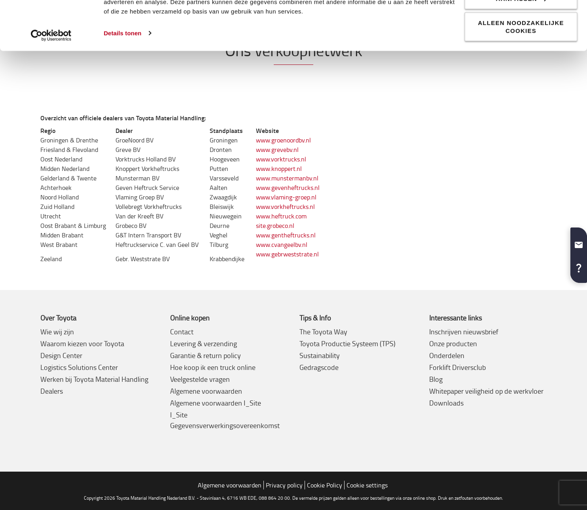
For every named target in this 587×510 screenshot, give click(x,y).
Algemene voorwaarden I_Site (215, 403)
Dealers (51, 391)
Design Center (61, 355)
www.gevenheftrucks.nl (288, 187)
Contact (181, 331)
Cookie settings (367, 485)
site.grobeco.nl (275, 225)
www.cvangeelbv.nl (281, 244)
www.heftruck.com (281, 216)
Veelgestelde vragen (200, 379)
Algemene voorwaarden (206, 391)
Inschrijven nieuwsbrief (463, 331)
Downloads (446, 403)
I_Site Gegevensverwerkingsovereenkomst (225, 420)
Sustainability (319, 355)
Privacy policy (284, 485)
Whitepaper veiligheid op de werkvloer (486, 391)
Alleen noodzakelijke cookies (521, 72)
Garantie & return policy (205, 355)
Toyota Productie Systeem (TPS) (347, 343)
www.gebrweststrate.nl (287, 254)
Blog (436, 379)
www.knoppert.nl (279, 168)
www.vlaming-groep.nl (286, 197)
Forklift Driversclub (457, 367)
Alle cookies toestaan (521, 20)
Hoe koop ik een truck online (213, 367)
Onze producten (453, 343)
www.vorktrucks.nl (281, 159)
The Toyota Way (323, 331)
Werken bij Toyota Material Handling (94, 379)
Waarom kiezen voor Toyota (82, 343)
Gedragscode (319, 367)
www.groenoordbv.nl (283, 140)
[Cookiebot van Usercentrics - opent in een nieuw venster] (51, 81)
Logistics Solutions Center (79, 367)
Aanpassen (521, 44)
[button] (578, 242)
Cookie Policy (324, 485)
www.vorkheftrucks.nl (285, 206)
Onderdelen (446, 355)
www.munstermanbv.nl (287, 178)
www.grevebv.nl (277, 149)
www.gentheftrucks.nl (286, 235)
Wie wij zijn (57, 331)
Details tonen (122, 79)
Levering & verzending (203, 343)
